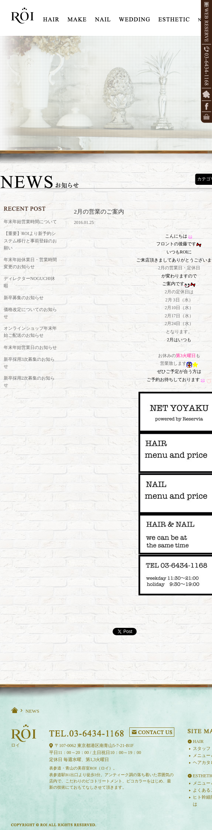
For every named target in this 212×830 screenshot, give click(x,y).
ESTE (173, 16)
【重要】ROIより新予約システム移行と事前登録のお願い (30, 240)
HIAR (51, 16)
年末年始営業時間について (30, 221)
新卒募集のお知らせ (24, 297)
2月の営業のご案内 (99, 211)
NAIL (102, 16)
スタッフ (202, 748)
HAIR (198, 741)
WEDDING (134, 16)
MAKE (77, 16)
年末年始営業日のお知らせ (30, 347)
